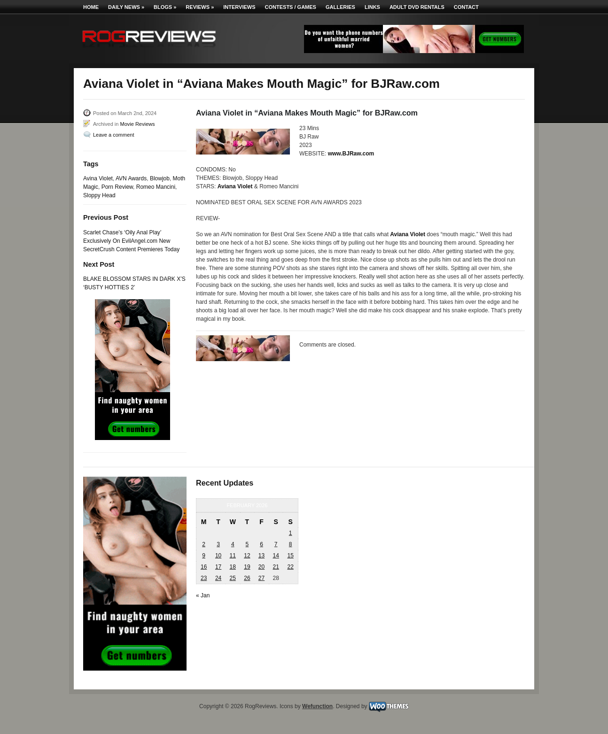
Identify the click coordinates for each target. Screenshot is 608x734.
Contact (466, 7)
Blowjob (160, 178)
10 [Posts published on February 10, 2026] (218, 555)
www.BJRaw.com (351, 153)
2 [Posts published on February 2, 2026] (203, 544)
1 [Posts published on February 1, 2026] (290, 533)
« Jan (203, 595)
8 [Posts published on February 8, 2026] (290, 544)
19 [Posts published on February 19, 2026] (247, 567)
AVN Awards (131, 178)
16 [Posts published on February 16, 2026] (204, 567)
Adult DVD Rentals (417, 7)
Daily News (126, 7)
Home (91, 7)
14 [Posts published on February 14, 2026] (276, 555)
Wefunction (317, 706)
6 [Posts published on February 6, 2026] (261, 544)
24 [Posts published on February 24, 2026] (218, 578)
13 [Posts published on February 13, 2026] (261, 555)
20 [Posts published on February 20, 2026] (261, 567)
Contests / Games (290, 7)
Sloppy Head (99, 195)
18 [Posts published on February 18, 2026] (233, 567)
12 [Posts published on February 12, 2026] (247, 555)
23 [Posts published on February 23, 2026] (204, 578)
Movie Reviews (137, 124)
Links (372, 7)
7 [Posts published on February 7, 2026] (276, 544)
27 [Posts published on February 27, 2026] (261, 578)
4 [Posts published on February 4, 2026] (232, 544)
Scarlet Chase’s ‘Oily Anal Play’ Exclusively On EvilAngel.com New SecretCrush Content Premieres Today (131, 241)
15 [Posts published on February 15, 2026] (290, 555)
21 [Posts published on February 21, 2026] (276, 567)
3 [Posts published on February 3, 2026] (218, 544)
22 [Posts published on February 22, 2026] (290, 567)
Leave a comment (113, 135)
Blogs (165, 7)
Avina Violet (98, 178)
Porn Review (117, 187)
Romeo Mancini (155, 187)
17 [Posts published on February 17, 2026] (218, 567)
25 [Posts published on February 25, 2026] (233, 578)
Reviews (200, 7)
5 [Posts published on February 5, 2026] (247, 544)
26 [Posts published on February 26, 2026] (247, 578)
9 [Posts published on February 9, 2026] (203, 555)
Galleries (340, 7)
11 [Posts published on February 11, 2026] (233, 555)
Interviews (239, 7)
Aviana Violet (235, 186)
